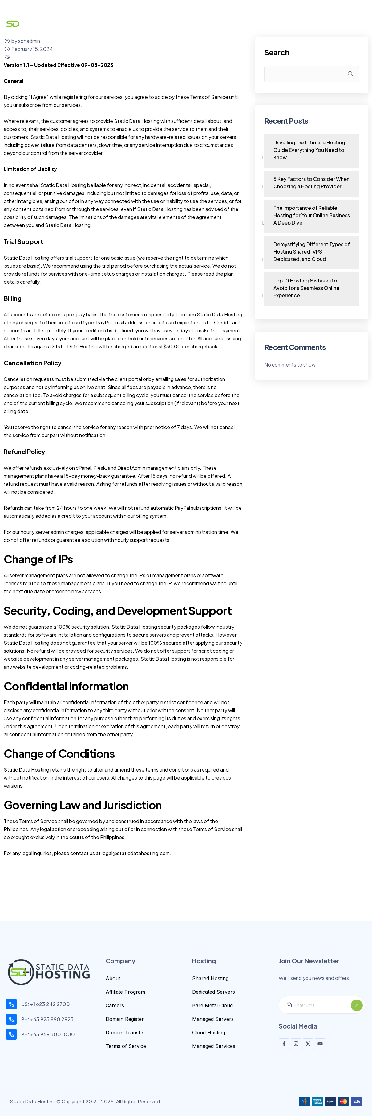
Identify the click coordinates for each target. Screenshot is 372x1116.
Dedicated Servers (213, 992)
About (113, 978)
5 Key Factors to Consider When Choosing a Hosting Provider (311, 182)
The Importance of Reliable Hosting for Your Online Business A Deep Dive (311, 215)
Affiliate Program (125, 992)
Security (196, 24)
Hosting (158, 24)
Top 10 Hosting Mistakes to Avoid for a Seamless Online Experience (306, 287)
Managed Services (213, 1046)
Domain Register (125, 1019)
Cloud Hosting (208, 1032)
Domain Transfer (125, 1032)
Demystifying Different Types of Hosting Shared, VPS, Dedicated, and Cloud (311, 251)
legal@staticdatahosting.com (136, 853)
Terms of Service (126, 1046)
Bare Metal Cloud (212, 1005)
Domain (121, 24)
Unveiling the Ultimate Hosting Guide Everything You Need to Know (309, 149)
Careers (115, 1005)
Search (276, 52)
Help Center (240, 24)
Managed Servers (213, 1019)
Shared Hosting (210, 978)
